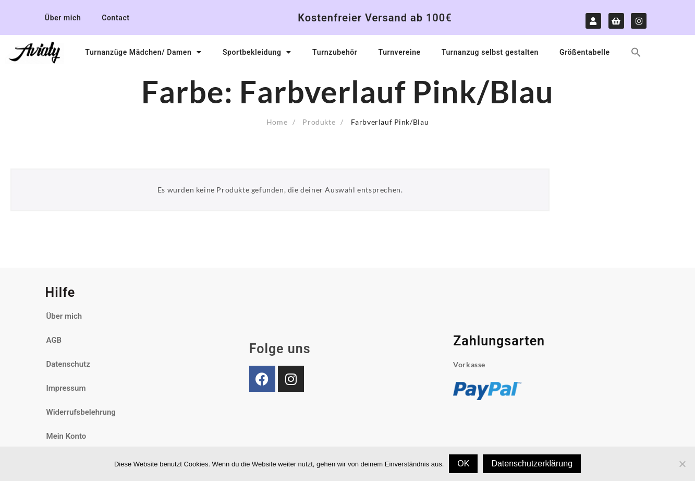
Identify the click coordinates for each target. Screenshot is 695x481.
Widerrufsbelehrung (81, 412)
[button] (636, 52)
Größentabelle (584, 52)
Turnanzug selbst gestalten (490, 52)
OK (463, 463)
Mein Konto (66, 436)
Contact (115, 18)
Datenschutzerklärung (531, 463)
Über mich (63, 18)
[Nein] (682, 464)
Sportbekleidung (257, 52)
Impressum (66, 388)
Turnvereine (399, 52)
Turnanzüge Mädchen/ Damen (143, 52)
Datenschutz (68, 364)
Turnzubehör (334, 52)
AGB (54, 340)
